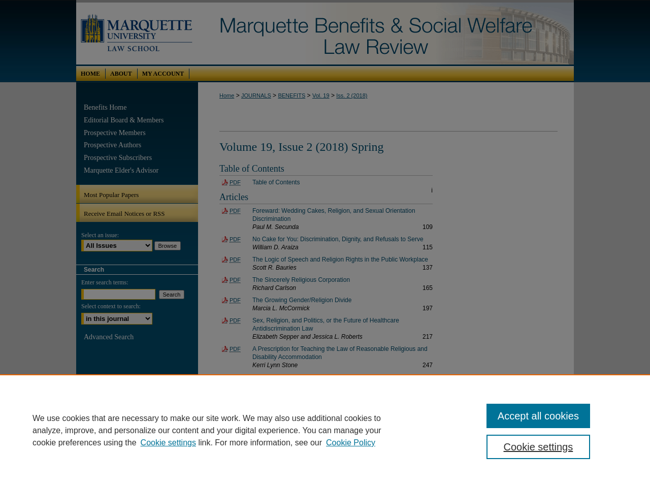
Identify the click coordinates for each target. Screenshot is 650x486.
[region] (325, 430)
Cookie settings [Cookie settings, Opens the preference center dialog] (538, 446)
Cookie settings (168, 442)
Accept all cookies (538, 416)
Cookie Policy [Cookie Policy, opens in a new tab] (350, 442)
